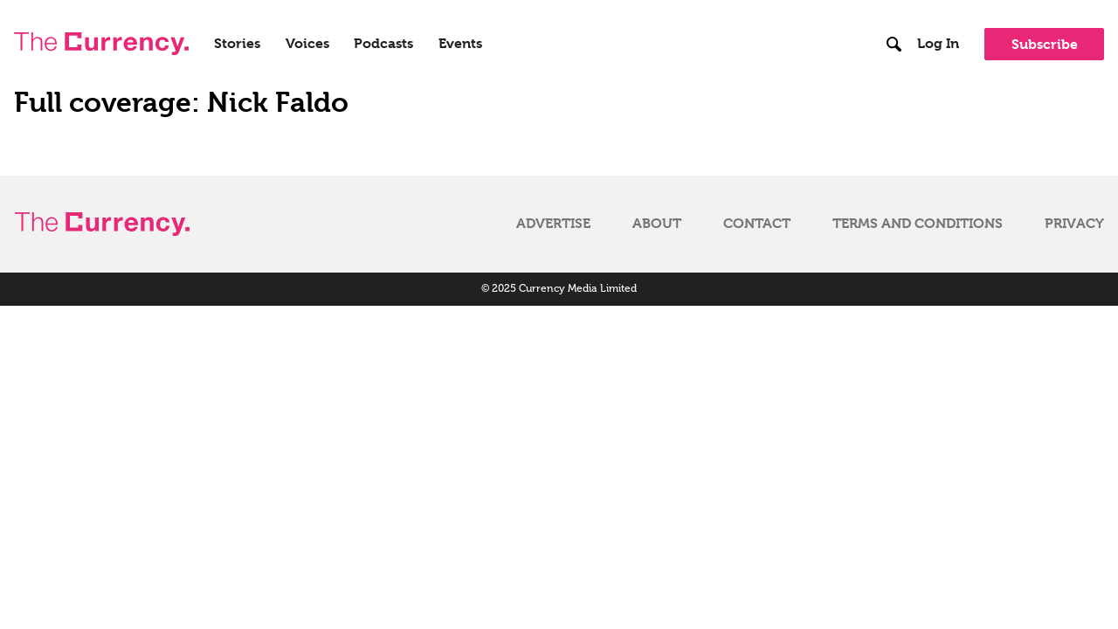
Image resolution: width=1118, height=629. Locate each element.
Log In (938, 44)
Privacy (1074, 224)
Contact (756, 224)
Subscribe (1044, 44)
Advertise (553, 224)
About (656, 224)
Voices (307, 44)
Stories (237, 44)
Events (460, 44)
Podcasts (383, 44)
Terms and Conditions (917, 224)
